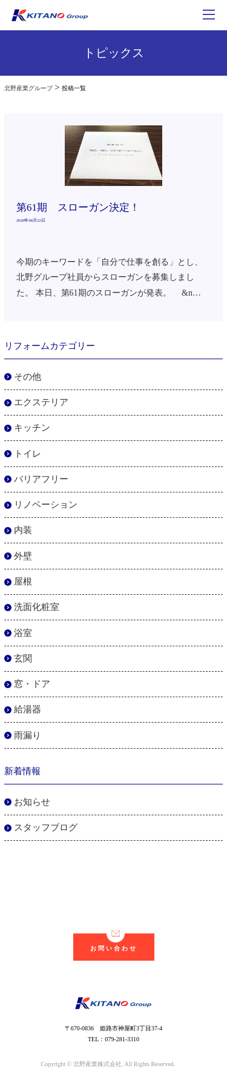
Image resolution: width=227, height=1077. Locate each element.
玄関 (23, 658)
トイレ (27, 454)
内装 (23, 530)
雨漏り (27, 735)
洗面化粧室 (36, 607)
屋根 (23, 581)
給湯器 (27, 709)
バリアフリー (41, 479)
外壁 (23, 556)
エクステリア (41, 402)
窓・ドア (32, 684)
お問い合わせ (113, 942)
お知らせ (32, 802)
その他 (27, 377)
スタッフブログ (45, 827)
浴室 (23, 633)
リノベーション (45, 504)
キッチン (32, 427)
